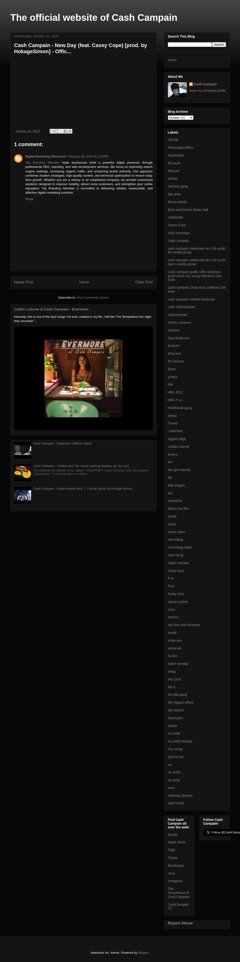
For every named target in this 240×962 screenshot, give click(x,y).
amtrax (173, 178)
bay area (174, 194)
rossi (171, 609)
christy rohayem (179, 322)
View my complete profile (207, 90)
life (170, 477)
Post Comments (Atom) (93, 297)
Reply (29, 199)
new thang (175, 539)
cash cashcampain (181, 307)
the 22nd (174, 679)
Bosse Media (177, 202)
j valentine (175, 431)
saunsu (173, 617)
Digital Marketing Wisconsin (46, 156)
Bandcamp (176, 865)
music (172, 524)
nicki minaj (175, 555)
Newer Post (23, 282)
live (170, 493)
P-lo (171, 578)
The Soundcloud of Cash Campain (179, 893)
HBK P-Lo (175, 400)
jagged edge (177, 439)
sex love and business (184, 625)
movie (172, 516)
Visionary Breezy (180, 795)
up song (174, 780)
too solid (174, 733)
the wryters (176, 710)
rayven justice (178, 602)
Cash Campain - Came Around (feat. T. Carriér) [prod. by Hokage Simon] (83, 488)
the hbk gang (177, 694)
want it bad (176, 803)
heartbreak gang (180, 408)
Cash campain (178, 241)
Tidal (171, 850)
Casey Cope (177, 225)
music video (176, 532)
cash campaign (179, 233)
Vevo (171, 873)
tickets (172, 726)
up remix (174, 772)
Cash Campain (205, 84)
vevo (171, 788)
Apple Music (177, 842)
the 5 (171, 687)
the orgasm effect (180, 702)
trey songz (175, 749)
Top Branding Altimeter (43, 162)
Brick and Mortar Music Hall (188, 210)
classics (173, 330)
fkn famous (176, 361)
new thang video (180, 547)
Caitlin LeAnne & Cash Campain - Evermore (51, 309)
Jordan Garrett (178, 446)
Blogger (143, 952)
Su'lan (172, 656)
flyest (172, 369)
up (170, 764)
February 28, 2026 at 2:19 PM (88, 156)
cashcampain (178, 315)
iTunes (173, 423)
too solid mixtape (180, 741)
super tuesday (178, 664)
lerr (170, 462)
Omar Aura (176, 571)
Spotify (173, 834)
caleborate (175, 217)
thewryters (175, 718)
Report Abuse (180, 923)
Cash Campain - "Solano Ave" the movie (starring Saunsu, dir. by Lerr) (81, 466)
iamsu (172, 416)
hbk (170, 384)
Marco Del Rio (178, 508)
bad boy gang (178, 186)
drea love (175, 353)
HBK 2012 (175, 392)
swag (172, 671)
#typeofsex (176, 155)
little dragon (176, 485)
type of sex (176, 757)
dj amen (174, 346)
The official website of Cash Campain (94, 17)
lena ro (173, 454)
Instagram (175, 881)
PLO (171, 586)
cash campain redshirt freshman (191, 299)
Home (84, 282)
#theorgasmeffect (180, 147)
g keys (172, 377)
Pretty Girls (176, 594)
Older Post (144, 282)
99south (174, 171)
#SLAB (173, 140)
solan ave (175, 640)
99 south (174, 163)
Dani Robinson (179, 338)
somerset (175, 648)
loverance (175, 501)
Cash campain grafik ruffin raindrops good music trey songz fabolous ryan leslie (195, 276)
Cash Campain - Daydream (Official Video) (63, 443)
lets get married (179, 470)
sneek (172, 633)
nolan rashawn (178, 563)
